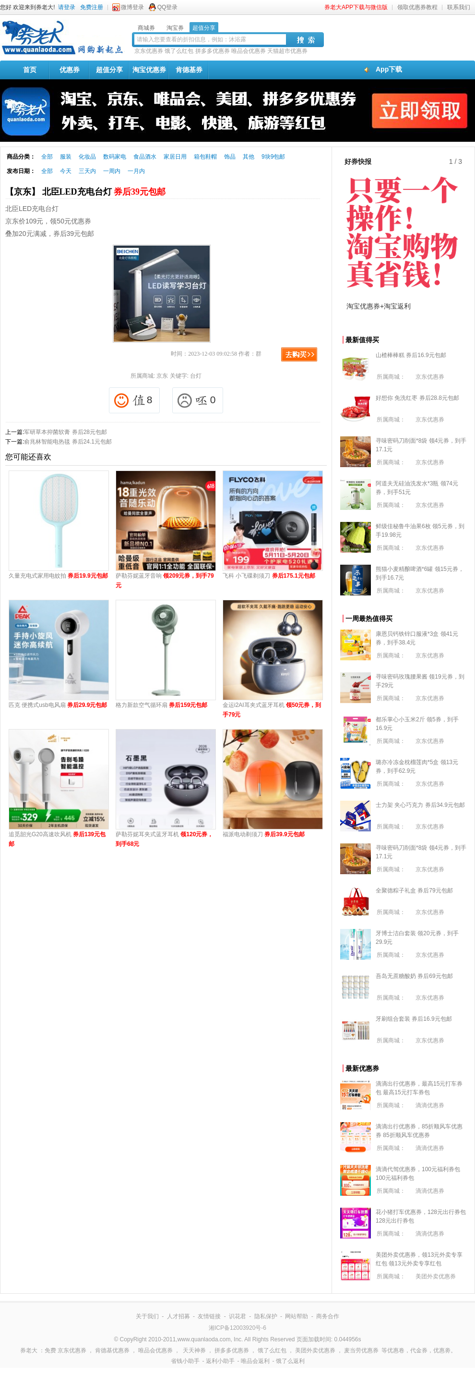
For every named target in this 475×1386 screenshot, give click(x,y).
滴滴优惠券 (430, 1105)
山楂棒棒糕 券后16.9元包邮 (411, 355)
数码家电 (114, 156)
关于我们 (147, 1316)
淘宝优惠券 (149, 70)
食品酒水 (144, 156)
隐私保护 (265, 1316)
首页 (29, 70)
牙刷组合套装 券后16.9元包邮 (414, 1018)
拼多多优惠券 (212, 51)
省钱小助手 (185, 1361)
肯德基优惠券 (112, 1350)
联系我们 (458, 7)
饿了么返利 (290, 1361)
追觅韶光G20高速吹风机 (57, 839)
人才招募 (178, 1316)
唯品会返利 (255, 1361)
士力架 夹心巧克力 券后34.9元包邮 (420, 805)
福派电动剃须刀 (264, 834)
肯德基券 (189, 70)
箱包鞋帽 (205, 156)
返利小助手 (220, 1361)
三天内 (87, 171)
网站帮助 (296, 1316)
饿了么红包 (179, 51)
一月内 (136, 171)
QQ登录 (167, 7)
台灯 (196, 375)
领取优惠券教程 (417, 7)
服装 (65, 156)
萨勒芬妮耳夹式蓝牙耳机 (164, 839)
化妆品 (87, 156)
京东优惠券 (148, 51)
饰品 (230, 156)
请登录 (66, 7)
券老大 (28, 1350)
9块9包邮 (273, 156)
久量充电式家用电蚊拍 (58, 575)
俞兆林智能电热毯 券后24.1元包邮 (68, 441)
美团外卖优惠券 (436, 1276)
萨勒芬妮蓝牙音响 (165, 580)
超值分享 (109, 70)
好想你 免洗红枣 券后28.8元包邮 (417, 398)
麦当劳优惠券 (361, 1350)
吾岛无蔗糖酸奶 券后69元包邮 (414, 976)
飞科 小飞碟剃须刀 (269, 575)
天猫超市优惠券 (287, 51)
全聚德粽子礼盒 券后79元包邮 (414, 890)
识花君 (237, 1316)
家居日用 (175, 156)
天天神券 (194, 1350)
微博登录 (132, 7)
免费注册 (91, 7)
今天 (65, 171)
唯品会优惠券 (248, 51)
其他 (248, 156)
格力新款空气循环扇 (161, 705)
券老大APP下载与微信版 (356, 7)
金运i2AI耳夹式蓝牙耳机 (272, 710)
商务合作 (327, 1316)
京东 (162, 375)
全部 (47, 156)
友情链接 (209, 1316)
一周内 (111, 171)
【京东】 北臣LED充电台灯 (85, 192)
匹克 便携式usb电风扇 (58, 705)
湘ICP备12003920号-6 (237, 1327)
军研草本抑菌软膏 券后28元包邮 (65, 432)
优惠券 (69, 70)
